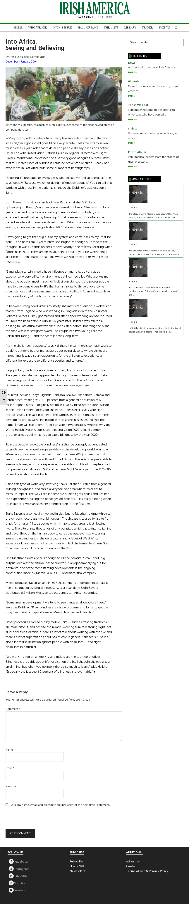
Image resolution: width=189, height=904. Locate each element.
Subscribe (76, 861)
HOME (18, 27)
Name (10, 749)
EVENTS (164, 27)
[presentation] (31, 820)
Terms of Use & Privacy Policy (147, 871)
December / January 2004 (22, 61)
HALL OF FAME (88, 27)
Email (10, 768)
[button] (176, 27)
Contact (132, 866)
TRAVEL (147, 27)
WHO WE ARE (37, 27)
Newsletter (78, 871)
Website (11, 786)
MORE (131, 72)
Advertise (133, 861)
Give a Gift (77, 866)
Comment (13, 709)
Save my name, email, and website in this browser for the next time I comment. (60, 805)
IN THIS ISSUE (62, 27)
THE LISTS (111, 27)
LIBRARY (130, 27)
